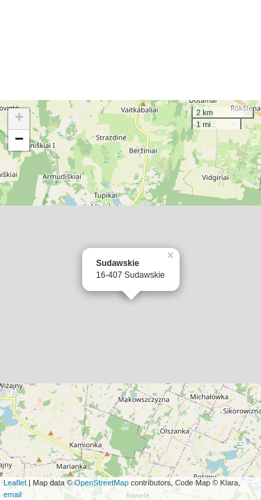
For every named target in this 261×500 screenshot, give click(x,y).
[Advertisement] (130, 50)
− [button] (19, 140)
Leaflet (14, 482)
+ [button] (19, 118)
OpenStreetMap (101, 482)
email (12, 494)
